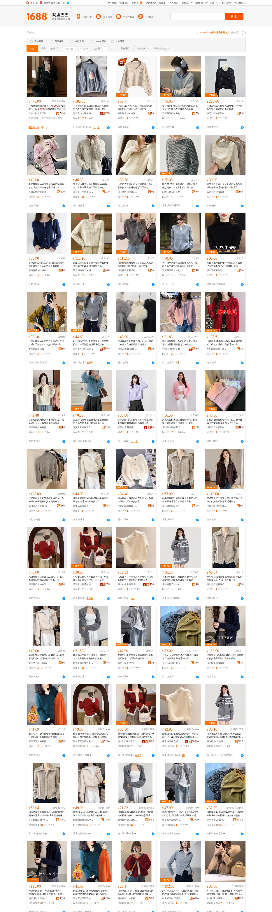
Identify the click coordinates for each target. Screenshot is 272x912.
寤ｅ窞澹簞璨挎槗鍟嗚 (172, 820)
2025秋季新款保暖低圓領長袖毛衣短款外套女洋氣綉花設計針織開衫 (180, 264)
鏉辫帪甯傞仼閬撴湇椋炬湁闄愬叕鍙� (172, 898)
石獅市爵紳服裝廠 (37, 192)
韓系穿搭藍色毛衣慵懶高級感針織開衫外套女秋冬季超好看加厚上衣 (90, 421)
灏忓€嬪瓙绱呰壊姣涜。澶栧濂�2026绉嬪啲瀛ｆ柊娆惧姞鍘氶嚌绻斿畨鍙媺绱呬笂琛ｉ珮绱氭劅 (136, 735)
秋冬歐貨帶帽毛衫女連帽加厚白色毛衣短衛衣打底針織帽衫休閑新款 (135, 186)
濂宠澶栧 (57, 118)
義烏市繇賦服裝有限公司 (128, 506)
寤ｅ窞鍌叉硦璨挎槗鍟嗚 (83, 898)
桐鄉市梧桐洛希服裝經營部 (128, 349)
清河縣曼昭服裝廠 (215, 663)
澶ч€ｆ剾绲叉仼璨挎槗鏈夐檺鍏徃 (39, 113)
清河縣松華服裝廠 (126, 270)
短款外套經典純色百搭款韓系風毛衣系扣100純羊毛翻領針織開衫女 (135, 264)
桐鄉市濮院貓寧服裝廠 (172, 349)
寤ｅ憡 (62, 109)
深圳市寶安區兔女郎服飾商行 (172, 192)
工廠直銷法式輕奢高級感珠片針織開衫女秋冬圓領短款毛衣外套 (224, 107)
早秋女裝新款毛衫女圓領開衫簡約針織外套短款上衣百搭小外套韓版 (46, 264)
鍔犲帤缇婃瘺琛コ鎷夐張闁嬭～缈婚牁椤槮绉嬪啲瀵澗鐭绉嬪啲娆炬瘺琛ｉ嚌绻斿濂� (180, 892)
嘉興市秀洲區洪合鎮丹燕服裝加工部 (83, 427)
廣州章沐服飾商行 (171, 427)
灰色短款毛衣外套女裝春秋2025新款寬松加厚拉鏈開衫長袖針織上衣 (135, 657)
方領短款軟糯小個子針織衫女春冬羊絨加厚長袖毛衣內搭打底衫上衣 (224, 186)
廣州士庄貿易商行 (126, 663)
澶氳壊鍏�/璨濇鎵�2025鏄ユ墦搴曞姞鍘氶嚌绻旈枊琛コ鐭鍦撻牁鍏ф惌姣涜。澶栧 (225, 814)
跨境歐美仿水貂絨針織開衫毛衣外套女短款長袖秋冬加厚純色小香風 (180, 421)
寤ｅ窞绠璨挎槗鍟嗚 (39, 820)
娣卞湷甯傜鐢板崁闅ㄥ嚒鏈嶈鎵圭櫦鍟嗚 (172, 741)
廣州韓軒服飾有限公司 (39, 584)
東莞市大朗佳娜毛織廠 (83, 663)
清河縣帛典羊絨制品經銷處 (39, 506)
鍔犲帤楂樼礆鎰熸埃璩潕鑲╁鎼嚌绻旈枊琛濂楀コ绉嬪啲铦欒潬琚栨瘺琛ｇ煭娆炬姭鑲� (135, 814)
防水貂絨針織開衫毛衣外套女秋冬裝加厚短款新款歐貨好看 (135, 500)
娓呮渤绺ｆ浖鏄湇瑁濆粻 (39, 898)
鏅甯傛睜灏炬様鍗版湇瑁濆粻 (128, 741)
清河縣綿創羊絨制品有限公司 (128, 192)
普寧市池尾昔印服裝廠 (83, 584)
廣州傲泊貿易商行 (37, 741)
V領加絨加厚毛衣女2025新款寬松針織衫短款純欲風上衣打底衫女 (135, 107)
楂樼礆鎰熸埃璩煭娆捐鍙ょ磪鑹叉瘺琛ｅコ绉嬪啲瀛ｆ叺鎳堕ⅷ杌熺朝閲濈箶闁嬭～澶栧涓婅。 (90, 735)
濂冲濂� (46, 118)
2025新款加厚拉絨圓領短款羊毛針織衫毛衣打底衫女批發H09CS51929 (90, 107)
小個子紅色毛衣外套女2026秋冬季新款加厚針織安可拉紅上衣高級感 (90, 578)
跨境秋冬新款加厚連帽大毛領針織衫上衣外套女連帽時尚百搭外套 (135, 343)
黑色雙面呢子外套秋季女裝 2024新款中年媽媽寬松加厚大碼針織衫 (225, 500)
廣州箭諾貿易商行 (215, 584)
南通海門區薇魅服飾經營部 (83, 349)
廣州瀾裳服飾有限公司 (128, 113)
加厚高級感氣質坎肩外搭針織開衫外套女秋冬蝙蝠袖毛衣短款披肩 (90, 657)
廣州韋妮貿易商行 (37, 427)
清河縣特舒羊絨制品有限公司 (83, 270)
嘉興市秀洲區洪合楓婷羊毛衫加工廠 (172, 663)
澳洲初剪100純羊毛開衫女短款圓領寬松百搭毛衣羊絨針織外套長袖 (225, 657)
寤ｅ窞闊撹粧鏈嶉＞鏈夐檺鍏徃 (83, 741)
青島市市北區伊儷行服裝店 (83, 113)
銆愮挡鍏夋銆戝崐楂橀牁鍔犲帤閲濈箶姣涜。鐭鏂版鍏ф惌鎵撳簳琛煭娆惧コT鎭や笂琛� (180, 735)
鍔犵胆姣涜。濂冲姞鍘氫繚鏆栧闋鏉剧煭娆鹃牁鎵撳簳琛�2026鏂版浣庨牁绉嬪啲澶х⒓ (91, 892)
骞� (62, 113)
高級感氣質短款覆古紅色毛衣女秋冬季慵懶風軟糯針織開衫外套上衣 (46, 578)
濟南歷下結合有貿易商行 (39, 663)
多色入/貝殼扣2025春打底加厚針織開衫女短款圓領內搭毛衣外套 (180, 657)
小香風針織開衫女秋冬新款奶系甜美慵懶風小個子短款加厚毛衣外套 (46, 421)
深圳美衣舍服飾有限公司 (217, 427)
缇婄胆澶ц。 (35, 118)
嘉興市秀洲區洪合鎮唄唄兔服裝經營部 (128, 427)
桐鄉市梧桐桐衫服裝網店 (217, 506)
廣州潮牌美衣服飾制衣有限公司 (172, 584)
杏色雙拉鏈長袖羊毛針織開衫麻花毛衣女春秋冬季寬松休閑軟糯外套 (90, 186)
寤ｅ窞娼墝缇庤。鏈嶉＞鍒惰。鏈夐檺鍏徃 (217, 741)
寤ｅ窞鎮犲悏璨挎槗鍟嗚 (128, 898)
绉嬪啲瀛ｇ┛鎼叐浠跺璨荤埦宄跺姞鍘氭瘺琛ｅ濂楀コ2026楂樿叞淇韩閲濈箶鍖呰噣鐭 (224, 735)
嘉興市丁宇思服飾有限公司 (83, 192)
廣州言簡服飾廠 (36, 349)
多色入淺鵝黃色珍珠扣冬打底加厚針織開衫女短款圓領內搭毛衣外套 (224, 421)
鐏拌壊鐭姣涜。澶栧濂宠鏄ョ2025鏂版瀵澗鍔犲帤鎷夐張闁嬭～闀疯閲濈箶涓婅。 (180, 814)
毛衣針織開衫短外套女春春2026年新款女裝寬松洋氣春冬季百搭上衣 (46, 186)
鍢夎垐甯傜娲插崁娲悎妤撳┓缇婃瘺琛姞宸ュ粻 (217, 820)
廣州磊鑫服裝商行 (82, 506)
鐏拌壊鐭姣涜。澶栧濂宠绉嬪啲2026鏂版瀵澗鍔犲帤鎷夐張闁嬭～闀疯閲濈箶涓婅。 (136, 892)
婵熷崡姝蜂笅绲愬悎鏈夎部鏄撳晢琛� (83, 820)
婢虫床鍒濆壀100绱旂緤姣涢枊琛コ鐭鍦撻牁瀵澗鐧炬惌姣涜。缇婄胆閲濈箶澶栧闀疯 (46, 892)
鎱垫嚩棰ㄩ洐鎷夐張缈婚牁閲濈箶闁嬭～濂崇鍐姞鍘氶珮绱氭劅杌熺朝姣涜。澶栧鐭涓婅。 (90, 814)
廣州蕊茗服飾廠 (214, 270)
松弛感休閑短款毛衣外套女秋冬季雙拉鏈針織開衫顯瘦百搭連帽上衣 (90, 343)
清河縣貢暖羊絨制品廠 (172, 270)
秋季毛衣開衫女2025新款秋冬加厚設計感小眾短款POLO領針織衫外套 (46, 343)
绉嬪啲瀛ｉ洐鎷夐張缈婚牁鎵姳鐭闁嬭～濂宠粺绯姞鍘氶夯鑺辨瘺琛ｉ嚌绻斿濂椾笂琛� (47, 814)
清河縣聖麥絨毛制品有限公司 (172, 113)
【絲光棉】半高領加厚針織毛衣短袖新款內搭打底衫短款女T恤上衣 (135, 578)
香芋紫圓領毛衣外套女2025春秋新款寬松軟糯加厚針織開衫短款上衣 (135, 421)
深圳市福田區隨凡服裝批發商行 (128, 584)
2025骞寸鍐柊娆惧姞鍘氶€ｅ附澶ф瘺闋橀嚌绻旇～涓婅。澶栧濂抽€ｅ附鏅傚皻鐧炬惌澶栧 (224, 892)
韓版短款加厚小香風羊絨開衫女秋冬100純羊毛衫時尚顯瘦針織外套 (91, 264)
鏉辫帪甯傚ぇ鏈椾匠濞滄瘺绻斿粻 (128, 820)
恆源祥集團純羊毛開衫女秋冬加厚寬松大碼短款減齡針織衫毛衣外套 (224, 343)
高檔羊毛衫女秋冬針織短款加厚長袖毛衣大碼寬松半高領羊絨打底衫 (224, 264)
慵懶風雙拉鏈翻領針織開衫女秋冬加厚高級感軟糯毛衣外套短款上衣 (46, 657)
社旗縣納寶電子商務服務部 (217, 349)
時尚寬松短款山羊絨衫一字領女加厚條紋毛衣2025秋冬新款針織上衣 (180, 186)
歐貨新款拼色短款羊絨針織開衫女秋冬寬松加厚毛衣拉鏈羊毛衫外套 (180, 107)
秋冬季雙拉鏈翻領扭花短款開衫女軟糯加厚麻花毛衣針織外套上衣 (180, 500)
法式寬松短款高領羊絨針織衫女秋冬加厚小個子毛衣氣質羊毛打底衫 (46, 500)
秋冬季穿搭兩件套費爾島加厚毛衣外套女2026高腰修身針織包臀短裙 (180, 578)
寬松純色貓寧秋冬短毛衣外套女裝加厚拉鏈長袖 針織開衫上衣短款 (180, 343)
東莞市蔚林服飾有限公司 (217, 113)
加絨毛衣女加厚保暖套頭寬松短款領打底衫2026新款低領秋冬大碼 (46, 735)
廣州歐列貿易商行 (171, 506)
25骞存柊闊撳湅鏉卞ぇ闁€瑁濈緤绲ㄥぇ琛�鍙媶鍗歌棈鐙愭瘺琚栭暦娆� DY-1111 (47, 107)
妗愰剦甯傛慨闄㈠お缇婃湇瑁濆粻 (217, 898)
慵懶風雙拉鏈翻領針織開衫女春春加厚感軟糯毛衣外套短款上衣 (90, 500)
